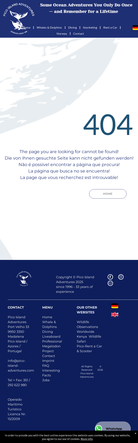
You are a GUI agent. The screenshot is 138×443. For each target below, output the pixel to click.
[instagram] (121, 277)
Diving (47, 332)
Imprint (48, 361)
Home (47, 317)
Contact (48, 356)
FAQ (45, 366)
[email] (110, 284)
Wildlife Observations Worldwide (87, 327)
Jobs (46, 380)
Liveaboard (51, 337)
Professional (52, 341)
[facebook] (110, 277)
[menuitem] (27, 27)
